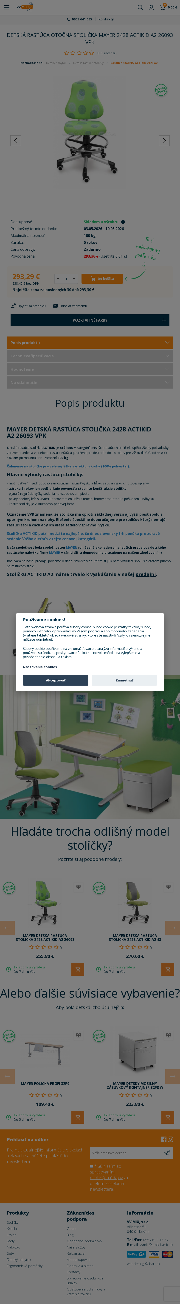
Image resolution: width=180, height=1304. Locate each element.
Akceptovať (55, 680)
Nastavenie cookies (40, 667)
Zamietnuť (124, 680)
